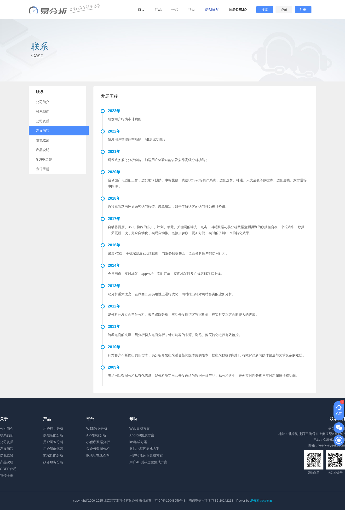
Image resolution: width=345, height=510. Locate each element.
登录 (284, 10)
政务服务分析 (53, 462)
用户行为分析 (53, 428)
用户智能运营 (53, 449)
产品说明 (42, 150)
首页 (141, 9)
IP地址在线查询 (97, 455)
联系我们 (42, 111)
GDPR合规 (44, 159)
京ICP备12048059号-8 (170, 500)
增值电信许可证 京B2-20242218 (211, 500)
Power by (254, 500)
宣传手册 (42, 169)
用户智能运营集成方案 (146, 455)
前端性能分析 (53, 455)
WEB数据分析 (96, 428)
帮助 (191, 9)
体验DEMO (238, 9)
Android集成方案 (141, 435)
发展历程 (42, 131)
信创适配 (212, 9)
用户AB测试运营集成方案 (148, 462)
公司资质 (42, 121)
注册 (303, 10)
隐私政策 (42, 140)
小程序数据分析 (98, 442)
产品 (158, 9)
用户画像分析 (53, 442)
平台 (174, 9)
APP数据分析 (96, 435)
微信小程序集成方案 (144, 449)
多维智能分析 (53, 435)
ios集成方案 (138, 442)
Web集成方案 (139, 428)
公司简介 (42, 102)
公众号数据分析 (98, 449)
